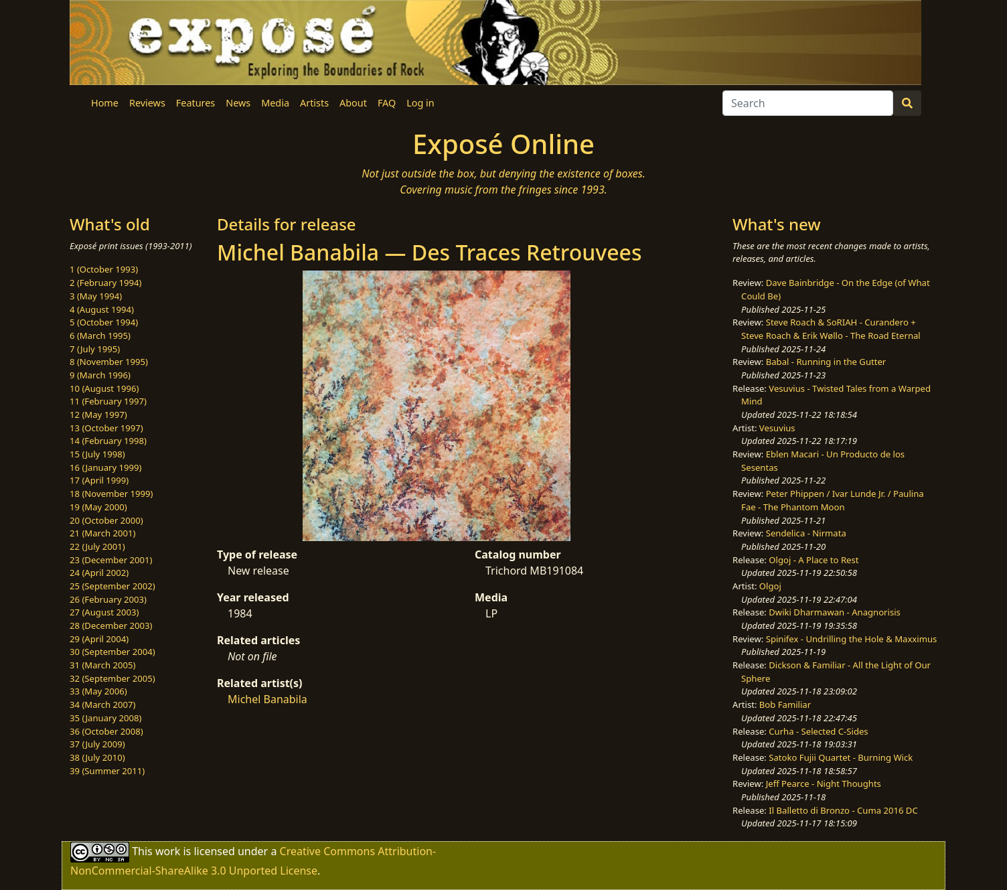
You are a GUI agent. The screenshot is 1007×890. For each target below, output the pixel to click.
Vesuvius (777, 428)
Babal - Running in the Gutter (826, 362)
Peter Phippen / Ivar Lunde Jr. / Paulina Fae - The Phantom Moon (832, 500)
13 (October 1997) (106, 428)
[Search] (807, 103)
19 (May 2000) (98, 507)
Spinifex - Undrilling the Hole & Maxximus (851, 639)
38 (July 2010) (97, 757)
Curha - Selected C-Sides (818, 731)
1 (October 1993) (104, 269)
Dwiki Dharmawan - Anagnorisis (835, 612)
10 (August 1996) (104, 388)
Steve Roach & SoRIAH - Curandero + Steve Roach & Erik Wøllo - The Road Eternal (831, 329)
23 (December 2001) (111, 560)
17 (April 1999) (99, 480)
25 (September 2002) (112, 586)
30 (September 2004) (112, 652)
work (167, 851)
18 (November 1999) (111, 494)
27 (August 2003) (104, 612)
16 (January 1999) (105, 467)
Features (195, 102)
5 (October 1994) (104, 322)
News (238, 102)
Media (275, 102)
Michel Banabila (267, 699)
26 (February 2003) (108, 599)
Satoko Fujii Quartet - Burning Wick (841, 757)
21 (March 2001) (102, 533)
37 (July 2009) (97, 744)
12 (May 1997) (98, 415)
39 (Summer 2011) (107, 771)
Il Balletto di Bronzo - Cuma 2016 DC (843, 810)
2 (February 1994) (105, 283)
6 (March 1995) (100, 335)
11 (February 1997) (108, 401)
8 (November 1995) (109, 362)
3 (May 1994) (96, 296)
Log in (420, 102)
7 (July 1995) (95, 349)
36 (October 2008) (106, 731)
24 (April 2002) (99, 573)
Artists (314, 102)
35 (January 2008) (105, 718)
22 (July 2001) (97, 546)
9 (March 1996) (100, 375)
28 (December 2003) (111, 625)
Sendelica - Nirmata (806, 533)
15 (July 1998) (97, 454)
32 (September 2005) (112, 678)
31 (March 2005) (102, 665)
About (353, 102)
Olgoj (770, 586)
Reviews (147, 102)
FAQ (387, 102)
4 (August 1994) (102, 309)
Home (105, 102)
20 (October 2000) (106, 520)
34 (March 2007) (102, 704)
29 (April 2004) (99, 639)
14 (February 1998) (108, 441)
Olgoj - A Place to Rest (813, 560)
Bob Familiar (785, 704)
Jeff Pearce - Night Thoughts (823, 783)
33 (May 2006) (98, 691)
